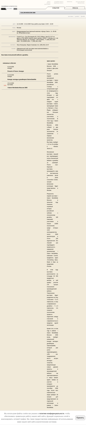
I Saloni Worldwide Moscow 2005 (17, 87)
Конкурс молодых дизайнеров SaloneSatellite (21, 79)
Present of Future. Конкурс (15, 71)
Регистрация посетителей (24, 50)
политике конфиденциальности (51, 413)
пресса (48, 1)
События (55, 8)
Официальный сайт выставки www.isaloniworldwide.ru (32, 48)
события (48, 3)
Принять (80, 418)
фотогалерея (47, 4)
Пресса (75, 8)
